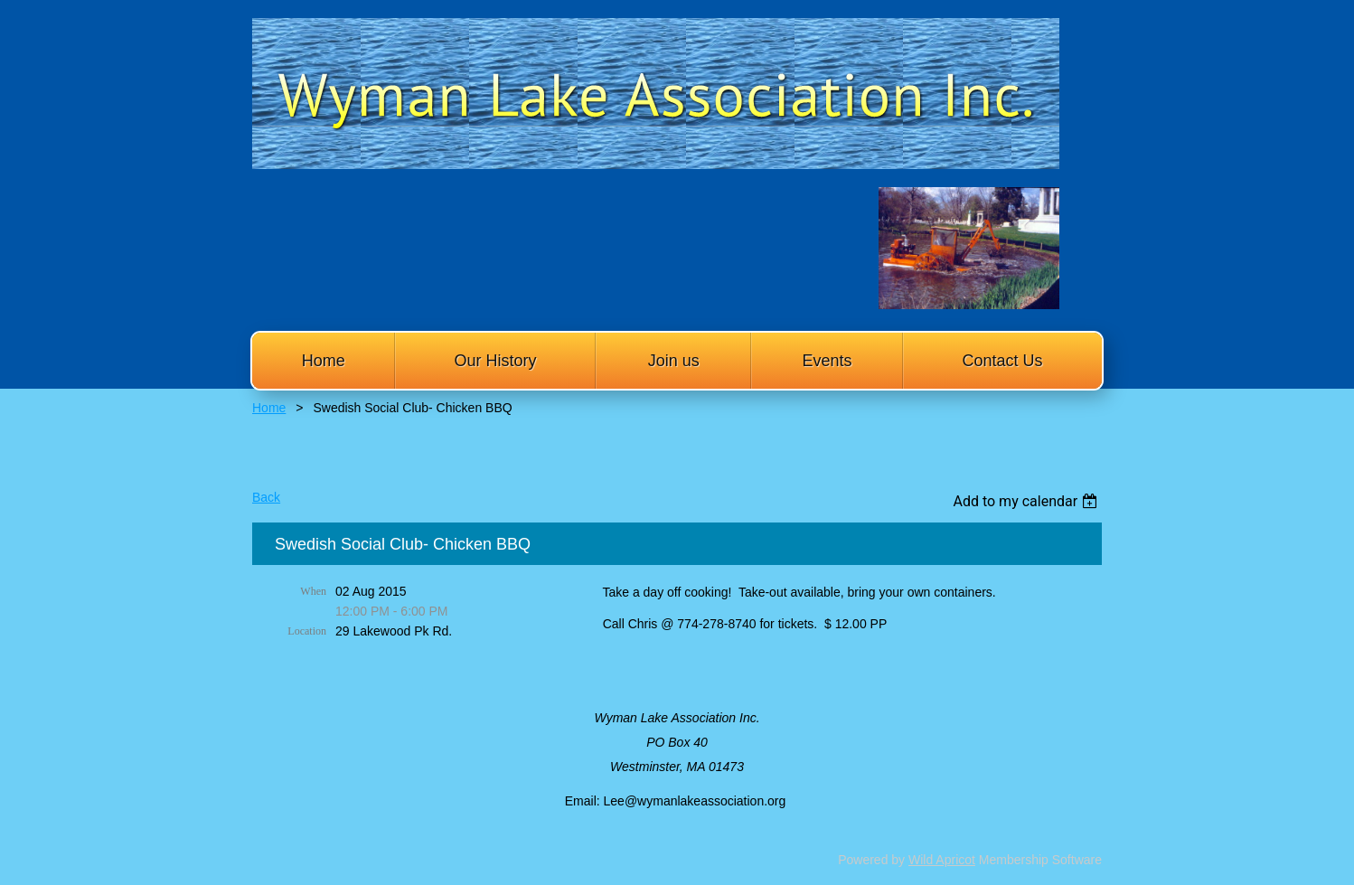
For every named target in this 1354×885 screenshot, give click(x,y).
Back (266, 497)
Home (269, 407)
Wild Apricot (941, 859)
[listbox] (1027, 501)
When (313, 591)
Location (306, 631)
